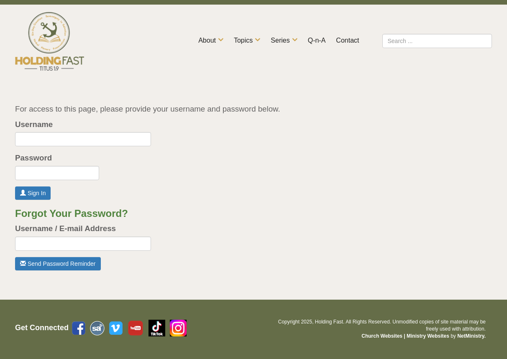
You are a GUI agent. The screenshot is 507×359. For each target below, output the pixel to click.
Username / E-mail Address (65, 228)
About (207, 40)
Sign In (33, 193)
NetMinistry (470, 336)
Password (33, 157)
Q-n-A (317, 40)
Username (34, 124)
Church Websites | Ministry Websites (406, 336)
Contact (347, 40)
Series (280, 40)
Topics (243, 40)
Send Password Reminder (58, 263)
